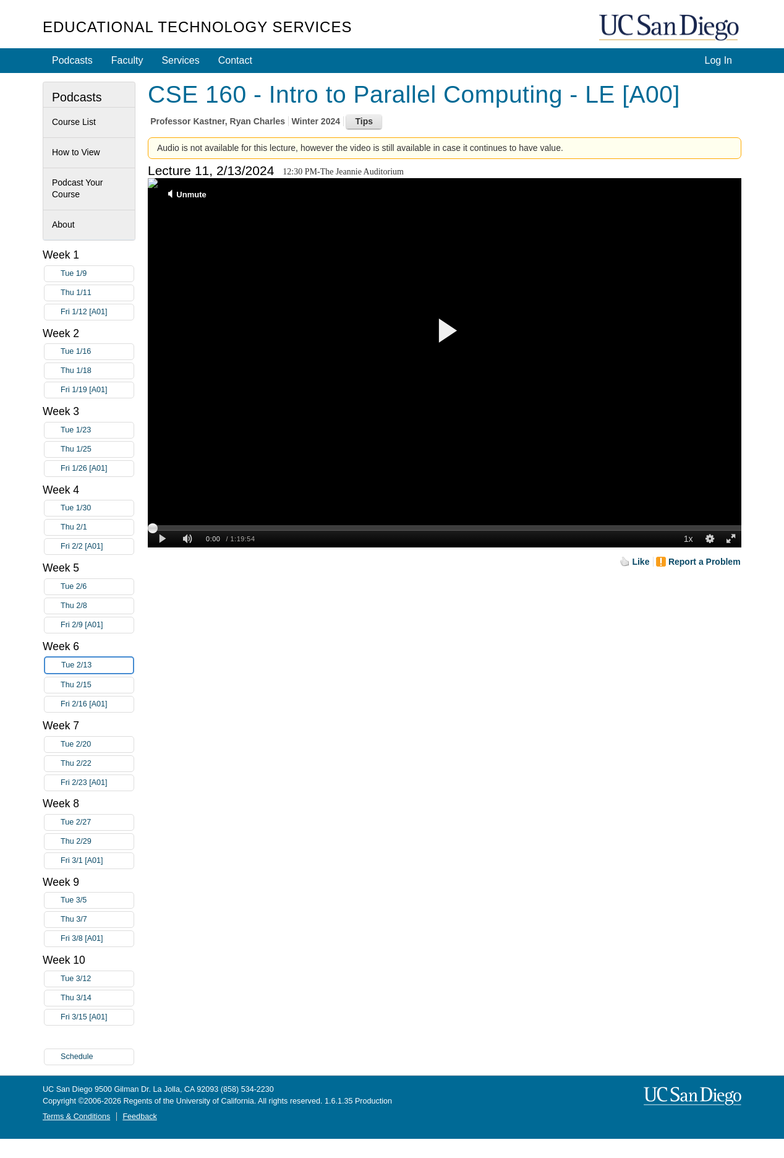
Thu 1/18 (97, 371)
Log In (718, 60)
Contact (235, 60)
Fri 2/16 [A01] (97, 704)
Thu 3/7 (97, 919)
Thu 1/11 (97, 293)
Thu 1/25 (97, 449)
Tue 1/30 (97, 508)
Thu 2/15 (97, 685)
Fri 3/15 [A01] (97, 1017)
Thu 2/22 (97, 763)
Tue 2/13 (97, 665)
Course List (74, 122)
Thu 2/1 (97, 527)
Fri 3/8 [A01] (97, 938)
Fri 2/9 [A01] (97, 625)
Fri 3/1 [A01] (97, 860)
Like (640, 562)
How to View (76, 152)
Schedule (77, 1056)
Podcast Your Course (77, 189)
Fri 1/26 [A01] (97, 468)
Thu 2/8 (97, 606)
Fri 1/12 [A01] (97, 312)
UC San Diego (670, 28)
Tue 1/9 (97, 273)
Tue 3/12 (97, 979)
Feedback (139, 1116)
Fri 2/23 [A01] (97, 783)
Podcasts (72, 60)
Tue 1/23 (97, 430)
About (63, 224)
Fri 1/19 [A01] (97, 390)
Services (180, 60)
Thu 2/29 (97, 841)
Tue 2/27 (97, 822)
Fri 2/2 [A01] (97, 546)
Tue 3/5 (97, 900)
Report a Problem (704, 562)
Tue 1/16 (97, 351)
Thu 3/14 (97, 998)
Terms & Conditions (76, 1116)
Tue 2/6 (97, 586)
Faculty (127, 60)
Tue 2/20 (97, 744)
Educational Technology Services (197, 27)
